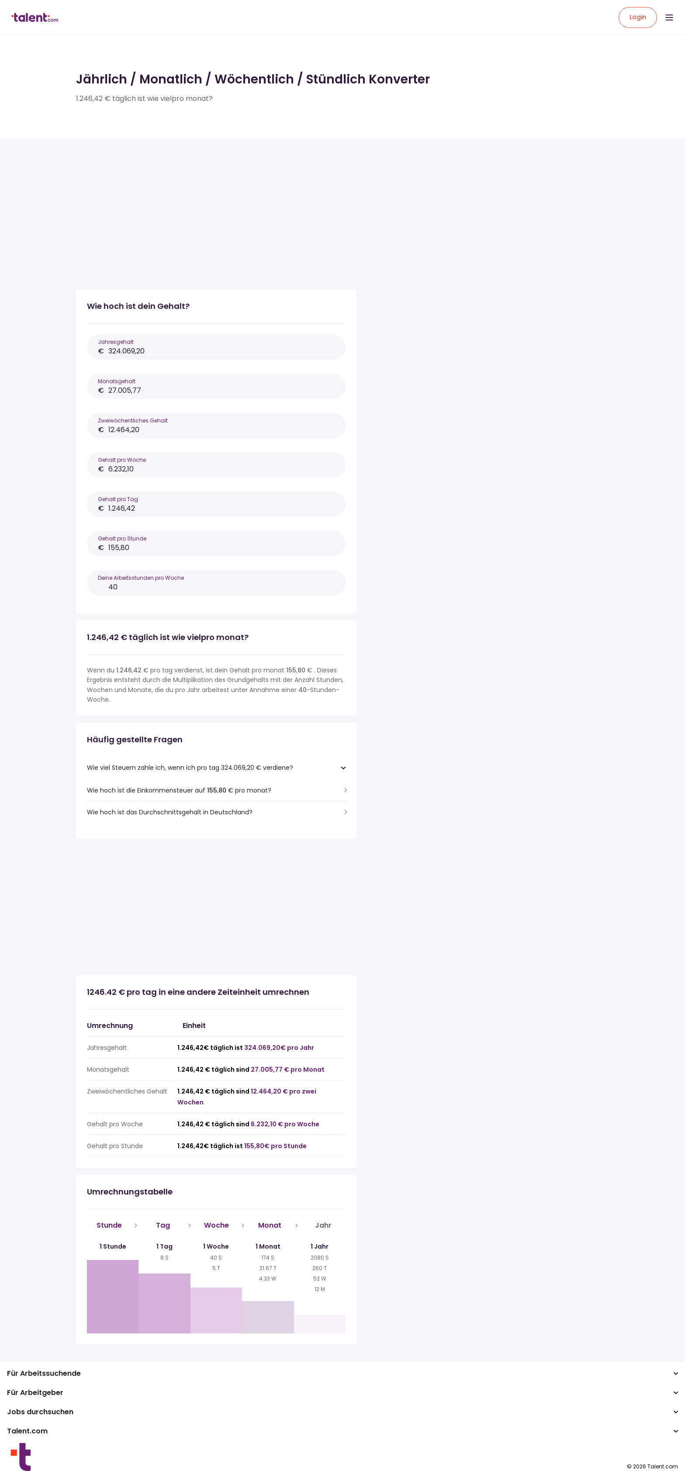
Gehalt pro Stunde (122, 538)
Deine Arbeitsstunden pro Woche (141, 577)
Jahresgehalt (116, 342)
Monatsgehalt (116, 381)
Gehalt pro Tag (118, 499)
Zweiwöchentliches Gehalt (133, 420)
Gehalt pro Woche (122, 460)
